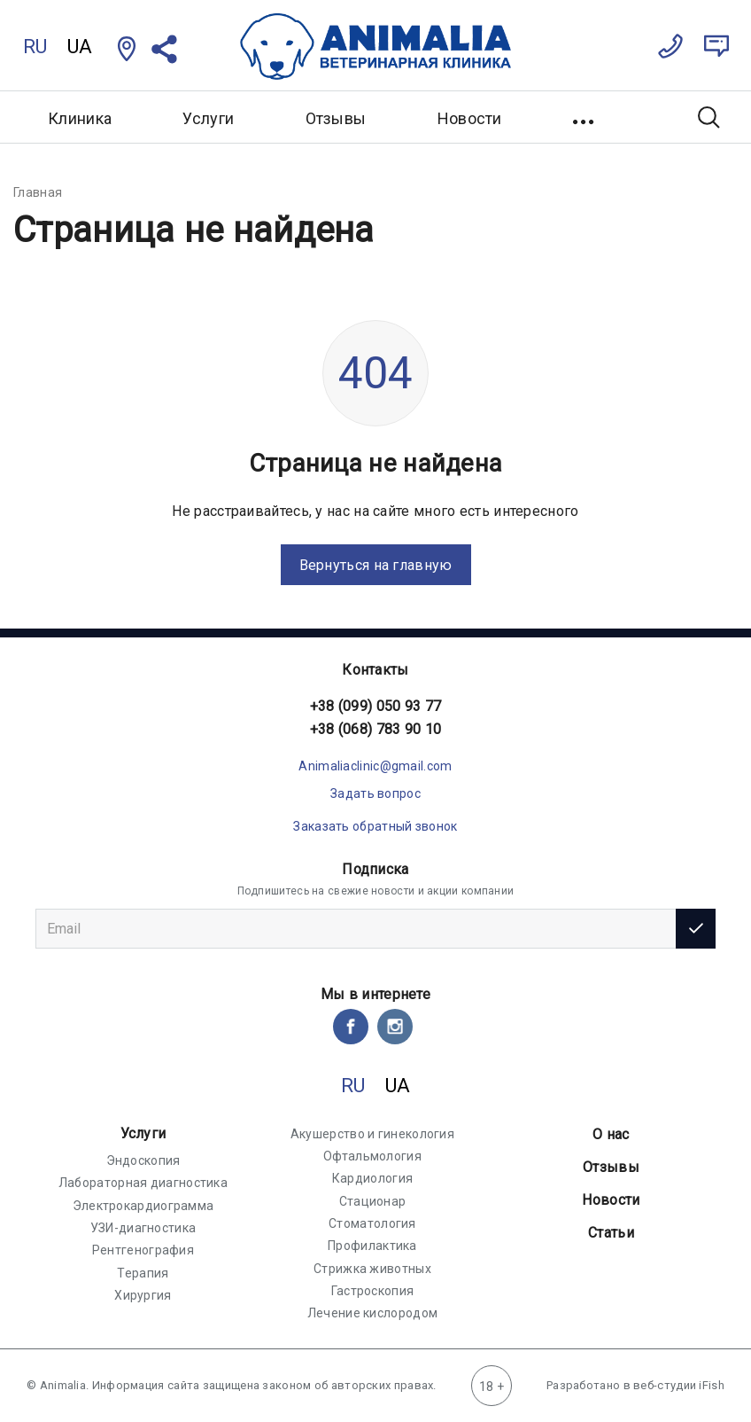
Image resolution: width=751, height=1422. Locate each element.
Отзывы (336, 118)
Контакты (375, 669)
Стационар (372, 1201)
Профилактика (372, 1245)
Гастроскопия (372, 1291)
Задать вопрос (375, 793)
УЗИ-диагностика (143, 1228)
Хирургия (142, 1295)
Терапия (142, 1273)
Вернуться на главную (376, 565)
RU (35, 46)
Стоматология (372, 1223)
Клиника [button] (80, 118)
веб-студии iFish (678, 1385)
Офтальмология (372, 1156)
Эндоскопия (143, 1160)
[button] (585, 117)
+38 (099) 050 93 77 (376, 706)
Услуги (143, 1133)
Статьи (611, 1232)
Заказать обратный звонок (375, 826)
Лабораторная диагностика (143, 1183)
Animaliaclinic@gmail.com (375, 766)
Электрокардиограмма (143, 1206)
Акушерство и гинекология (372, 1134)
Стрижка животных (372, 1269)
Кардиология (372, 1178)
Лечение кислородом (372, 1313)
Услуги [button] (208, 118)
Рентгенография (143, 1250)
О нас (611, 1134)
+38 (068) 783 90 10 (376, 729)
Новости (469, 118)
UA (80, 46)
